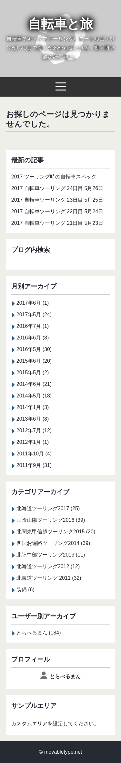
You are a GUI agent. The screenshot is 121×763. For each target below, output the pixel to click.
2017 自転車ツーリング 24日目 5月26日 (57, 188)
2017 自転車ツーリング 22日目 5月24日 (57, 211)
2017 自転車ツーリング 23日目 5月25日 (57, 200)
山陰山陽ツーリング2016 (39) (50, 520)
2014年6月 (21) (34, 384)
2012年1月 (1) (32, 442)
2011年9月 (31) (34, 465)
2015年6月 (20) (34, 361)
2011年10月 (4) (34, 453)
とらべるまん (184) (38, 632)
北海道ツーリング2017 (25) (48, 508)
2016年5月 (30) (34, 349)
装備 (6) (25, 589)
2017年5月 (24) (34, 314)
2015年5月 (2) (32, 372)
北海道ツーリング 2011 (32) (48, 578)
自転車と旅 (60, 24)
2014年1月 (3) (32, 407)
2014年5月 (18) (34, 395)
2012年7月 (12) (34, 430)
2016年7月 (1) (32, 326)
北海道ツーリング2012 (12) (48, 566)
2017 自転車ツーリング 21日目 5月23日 (57, 223)
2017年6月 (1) (32, 303)
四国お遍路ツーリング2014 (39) (53, 543)
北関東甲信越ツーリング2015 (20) (56, 531)
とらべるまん (65, 676)
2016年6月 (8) (32, 337)
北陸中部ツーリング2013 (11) (50, 555)
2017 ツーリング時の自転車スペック (53, 176)
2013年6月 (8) (32, 419)
